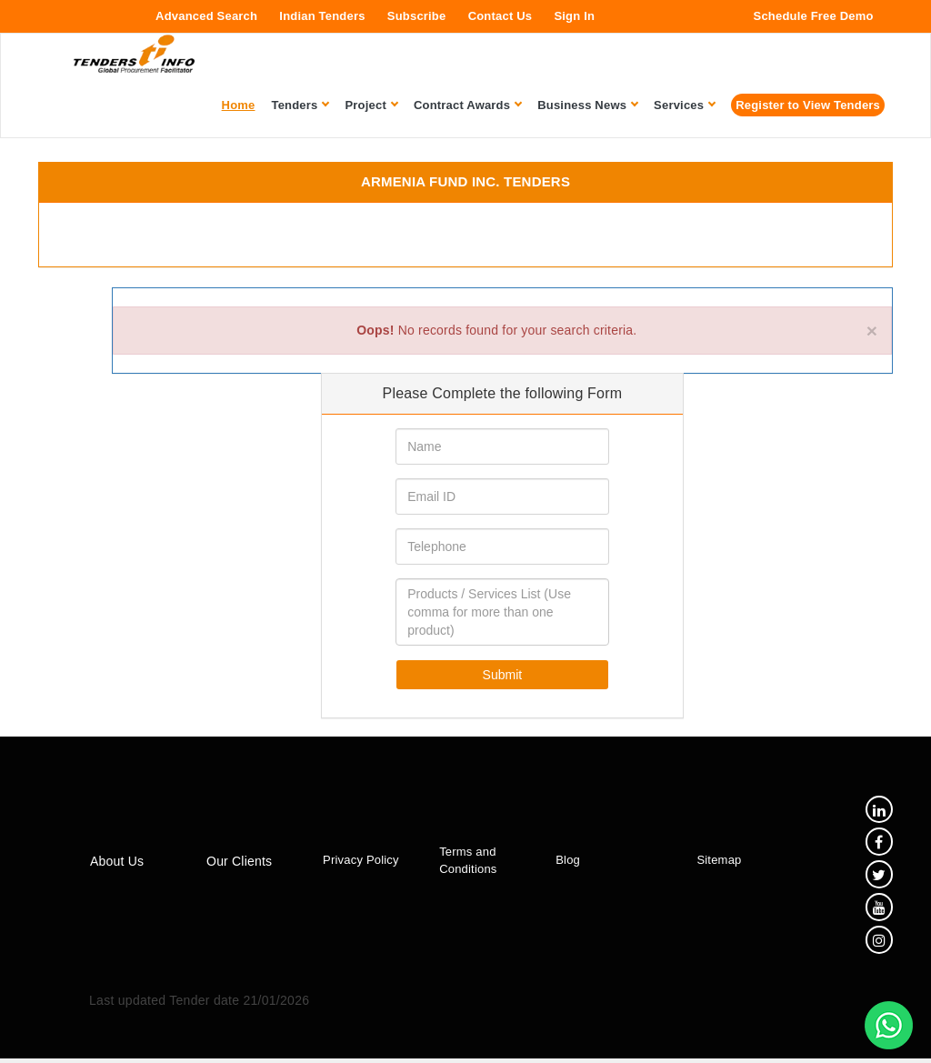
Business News (587, 105)
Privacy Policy (358, 862)
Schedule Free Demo (814, 16)
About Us (117, 864)
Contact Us (500, 16)
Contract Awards (467, 105)
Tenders (300, 105)
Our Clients (237, 864)
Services (684, 105)
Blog (562, 862)
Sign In (574, 16)
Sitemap (711, 862)
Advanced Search (206, 16)
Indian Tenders (322, 16)
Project (370, 105)
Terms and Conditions (463, 862)
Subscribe (416, 16)
